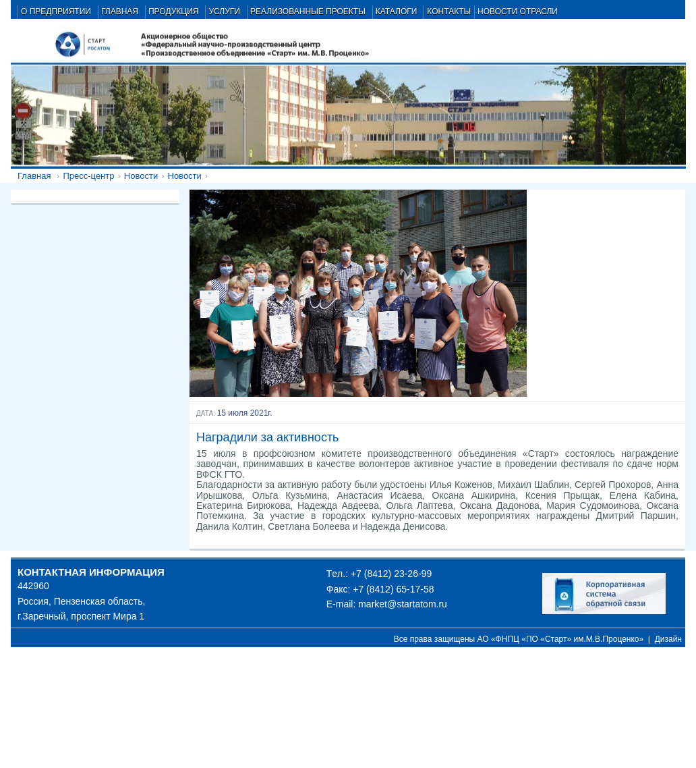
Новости (141, 176)
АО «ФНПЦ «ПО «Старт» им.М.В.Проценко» (560, 639)
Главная (34, 176)
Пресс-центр (88, 176)
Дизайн (668, 639)
